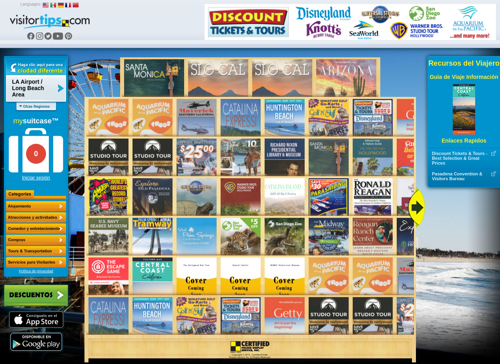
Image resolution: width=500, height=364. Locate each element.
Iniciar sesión (36, 178)
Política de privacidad (36, 271)
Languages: (30, 4)
